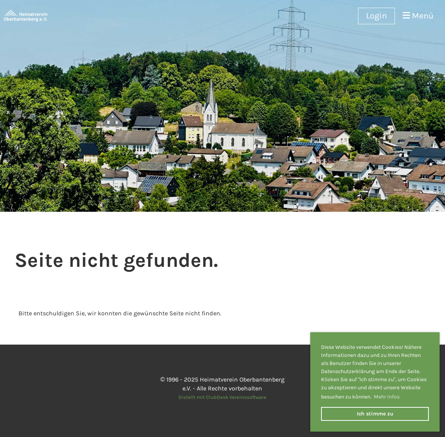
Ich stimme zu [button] (375, 413)
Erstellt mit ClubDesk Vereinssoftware (222, 397)
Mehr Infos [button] (387, 396)
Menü (418, 16)
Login (376, 16)
